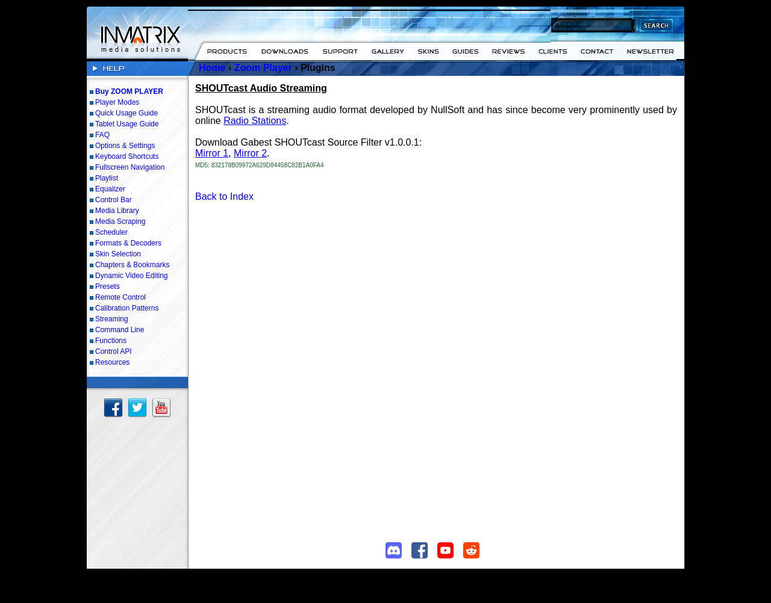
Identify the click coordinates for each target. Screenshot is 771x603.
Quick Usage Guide (126, 113)
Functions (110, 340)
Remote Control (120, 297)
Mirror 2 (250, 153)
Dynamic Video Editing (131, 275)
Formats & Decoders (128, 243)
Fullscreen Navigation (129, 167)
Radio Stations (254, 121)
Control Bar (113, 200)
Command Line (119, 330)
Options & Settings (125, 145)
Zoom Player (263, 68)
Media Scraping (120, 221)
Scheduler (111, 232)
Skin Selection (118, 254)
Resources (112, 362)
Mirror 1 (211, 153)
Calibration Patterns (126, 308)
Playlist (106, 178)
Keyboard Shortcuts (126, 156)
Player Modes (117, 102)
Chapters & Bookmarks (132, 265)
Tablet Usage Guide (126, 124)
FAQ (102, 135)
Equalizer (110, 189)
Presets (107, 286)
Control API (113, 351)
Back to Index (224, 196)
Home (212, 68)
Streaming (111, 319)
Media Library (117, 210)
